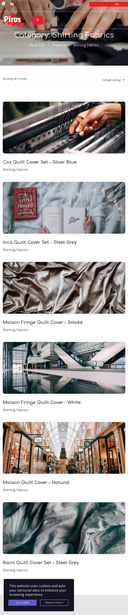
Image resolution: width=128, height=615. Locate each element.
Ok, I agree (22, 602)
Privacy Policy (54, 602)
